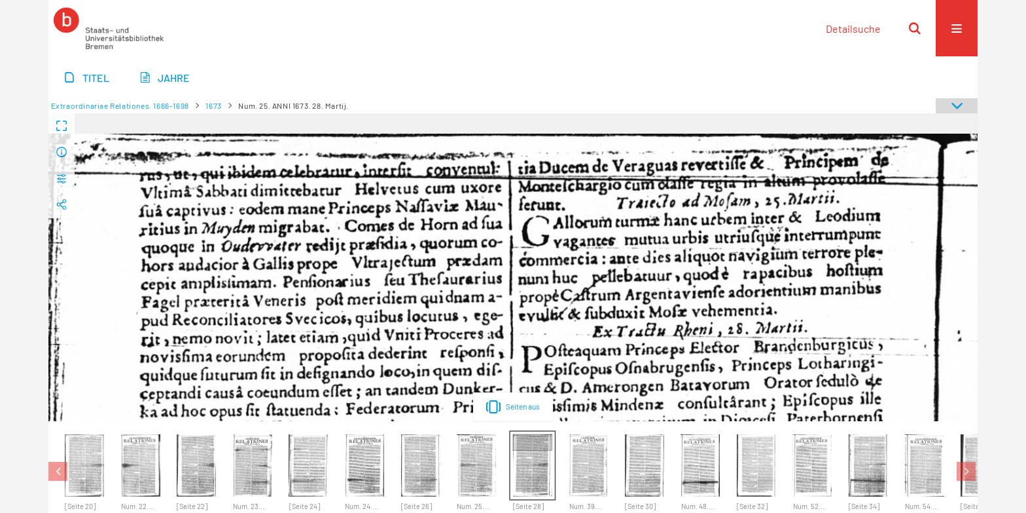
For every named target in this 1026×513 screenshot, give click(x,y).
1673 (213, 105)
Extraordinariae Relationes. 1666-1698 (120, 105)
